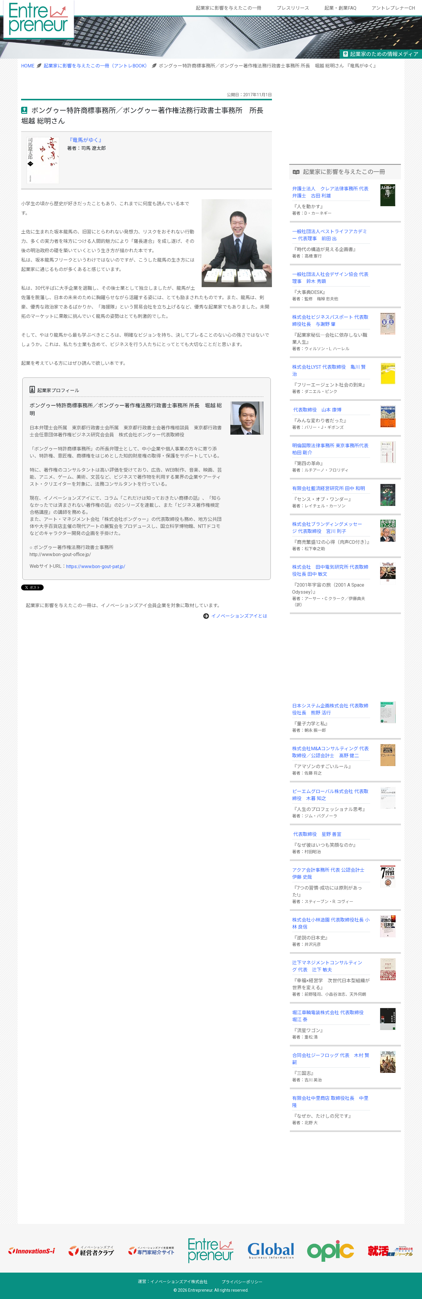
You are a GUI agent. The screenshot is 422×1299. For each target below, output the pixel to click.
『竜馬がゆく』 (85, 140)
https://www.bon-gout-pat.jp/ (95, 566)
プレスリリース (293, 8)
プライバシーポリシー (242, 1282)
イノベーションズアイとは (239, 616)
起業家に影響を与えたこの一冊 (228, 8)
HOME (27, 66)
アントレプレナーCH (393, 8)
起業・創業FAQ (340, 8)
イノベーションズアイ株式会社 (178, 1282)
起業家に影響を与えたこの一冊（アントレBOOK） (96, 66)
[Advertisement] (345, 122)
